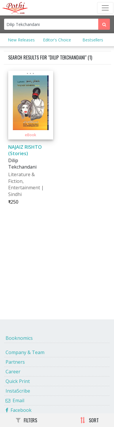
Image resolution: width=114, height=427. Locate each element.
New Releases (21, 40)
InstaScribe (18, 391)
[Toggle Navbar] (105, 8)
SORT (89, 420)
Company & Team (25, 352)
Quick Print (18, 381)
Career (13, 371)
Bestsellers (92, 40)
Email (15, 400)
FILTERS (26, 420)
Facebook (19, 410)
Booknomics (19, 338)
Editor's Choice (57, 40)
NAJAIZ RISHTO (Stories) (25, 150)
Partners (15, 362)
